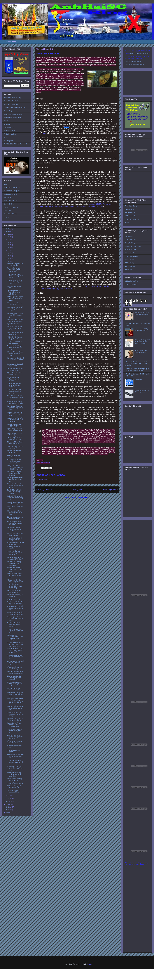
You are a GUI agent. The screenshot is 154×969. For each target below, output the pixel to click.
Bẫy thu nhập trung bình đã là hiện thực (14, 742)
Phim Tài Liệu (129, 259)
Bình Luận (7, 124)
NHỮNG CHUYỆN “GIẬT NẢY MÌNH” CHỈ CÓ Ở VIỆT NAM (15, 419)
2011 (7, 807)
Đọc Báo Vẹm (8, 197)
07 (9, 250)
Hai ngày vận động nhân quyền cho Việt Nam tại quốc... (15, 407)
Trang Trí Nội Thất (130, 212)
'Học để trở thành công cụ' (15, 783)
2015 (7, 231)
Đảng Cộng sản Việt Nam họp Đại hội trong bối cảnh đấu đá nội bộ (137, 369)
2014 (7, 234)
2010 (7, 810)
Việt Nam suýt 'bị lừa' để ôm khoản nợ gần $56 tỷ (15, 730)
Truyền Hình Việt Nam (11, 214)
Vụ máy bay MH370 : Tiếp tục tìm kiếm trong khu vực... (15, 608)
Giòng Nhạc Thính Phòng (133, 246)
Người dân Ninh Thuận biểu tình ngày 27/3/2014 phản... (14, 724)
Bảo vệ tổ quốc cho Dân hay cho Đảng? (14, 668)
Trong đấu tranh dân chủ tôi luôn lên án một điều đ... (15, 656)
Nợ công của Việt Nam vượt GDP (14, 451)
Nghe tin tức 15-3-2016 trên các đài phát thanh (142, 313)
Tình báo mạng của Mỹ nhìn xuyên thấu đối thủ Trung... (15, 714)
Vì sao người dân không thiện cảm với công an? (15, 402)
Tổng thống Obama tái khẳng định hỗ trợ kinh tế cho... (15, 485)
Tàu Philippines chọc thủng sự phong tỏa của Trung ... (15, 275)
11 (9, 239)
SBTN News (7, 210)
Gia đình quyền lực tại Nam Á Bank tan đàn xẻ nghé (14, 529)
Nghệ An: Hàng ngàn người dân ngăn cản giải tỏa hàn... (14, 269)
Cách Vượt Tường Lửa (11, 104)
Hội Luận (6, 121)
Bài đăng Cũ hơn (110, 490)
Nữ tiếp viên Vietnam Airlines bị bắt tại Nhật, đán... (15, 569)
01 (9, 798)
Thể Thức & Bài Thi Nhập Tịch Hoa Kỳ (15, 144)
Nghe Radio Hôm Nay (10, 201)
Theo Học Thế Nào (43, 463)
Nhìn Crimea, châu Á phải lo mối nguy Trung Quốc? (15, 309)
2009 (7, 812)
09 (9, 245)
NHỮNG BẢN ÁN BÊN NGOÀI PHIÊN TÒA (14, 425)
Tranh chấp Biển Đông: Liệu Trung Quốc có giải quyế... (14, 391)
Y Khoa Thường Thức (131, 281)
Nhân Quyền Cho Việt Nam (12, 117)
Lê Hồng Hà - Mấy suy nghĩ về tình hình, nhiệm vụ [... (14, 563)
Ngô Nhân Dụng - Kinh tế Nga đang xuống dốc (15, 719)
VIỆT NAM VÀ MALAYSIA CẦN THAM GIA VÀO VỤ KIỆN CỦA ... (15, 650)
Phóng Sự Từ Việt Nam (11, 207)
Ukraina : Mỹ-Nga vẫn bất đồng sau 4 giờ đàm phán (15, 353)
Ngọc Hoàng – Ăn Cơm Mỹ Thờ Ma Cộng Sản (15, 429)
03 (9, 261)
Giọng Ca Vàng (130, 243)
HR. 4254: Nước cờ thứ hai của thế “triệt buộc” (15, 558)
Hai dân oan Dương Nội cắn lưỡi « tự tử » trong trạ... (15, 397)
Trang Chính (11, 41)
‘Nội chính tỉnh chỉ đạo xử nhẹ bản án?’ (15, 447)
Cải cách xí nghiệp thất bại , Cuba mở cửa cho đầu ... (15, 359)
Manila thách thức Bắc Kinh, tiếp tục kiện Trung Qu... (14, 624)
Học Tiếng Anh (8, 141)
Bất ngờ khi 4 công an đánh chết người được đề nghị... (15, 473)
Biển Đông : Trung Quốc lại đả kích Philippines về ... (14, 768)
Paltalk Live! (138, 379)
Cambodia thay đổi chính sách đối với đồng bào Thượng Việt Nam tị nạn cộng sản (137, 363)
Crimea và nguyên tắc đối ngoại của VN (15, 365)
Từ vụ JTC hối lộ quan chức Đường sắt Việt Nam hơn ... (14, 552)
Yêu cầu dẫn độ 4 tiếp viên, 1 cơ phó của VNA (15, 580)
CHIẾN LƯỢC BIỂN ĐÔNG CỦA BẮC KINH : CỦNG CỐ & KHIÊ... (15, 467)
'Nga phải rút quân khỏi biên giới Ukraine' (14, 539)
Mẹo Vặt (127, 222)
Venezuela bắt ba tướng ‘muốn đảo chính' (14, 779)
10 (9, 242)
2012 (7, 804)
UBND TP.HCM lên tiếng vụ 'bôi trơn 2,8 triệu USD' (14, 575)
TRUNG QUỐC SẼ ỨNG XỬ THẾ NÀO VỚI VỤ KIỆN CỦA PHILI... (15, 644)
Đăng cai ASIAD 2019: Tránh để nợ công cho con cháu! (15, 523)
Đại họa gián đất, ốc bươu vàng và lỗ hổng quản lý (15, 315)
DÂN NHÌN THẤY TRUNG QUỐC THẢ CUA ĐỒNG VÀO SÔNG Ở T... (15, 701)
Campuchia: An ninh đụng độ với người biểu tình (15, 320)
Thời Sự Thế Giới (9, 127)
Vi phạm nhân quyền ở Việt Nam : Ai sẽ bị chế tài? (15, 630)
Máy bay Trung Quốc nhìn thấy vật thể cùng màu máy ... (15, 413)
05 (9, 256)
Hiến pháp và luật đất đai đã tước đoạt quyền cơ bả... (15, 694)
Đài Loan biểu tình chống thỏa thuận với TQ (15, 518)
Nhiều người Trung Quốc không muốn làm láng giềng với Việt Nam (142, 341)
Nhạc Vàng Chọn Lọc (131, 256)
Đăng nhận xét (44, 479)
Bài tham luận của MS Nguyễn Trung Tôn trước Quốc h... (14, 461)
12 (9, 237)
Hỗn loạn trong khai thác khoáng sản (14, 303)
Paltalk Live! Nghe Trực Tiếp (12, 98)
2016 (7, 229)
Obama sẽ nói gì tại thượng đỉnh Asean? (141, 351)
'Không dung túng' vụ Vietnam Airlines (13, 791)
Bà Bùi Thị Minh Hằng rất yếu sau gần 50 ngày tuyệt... (15, 298)
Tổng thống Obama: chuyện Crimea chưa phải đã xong (14, 586)
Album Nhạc (129, 236)
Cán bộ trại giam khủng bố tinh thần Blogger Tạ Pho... (15, 662)
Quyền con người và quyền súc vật (13, 456)
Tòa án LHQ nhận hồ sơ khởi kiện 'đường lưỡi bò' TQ (14, 281)
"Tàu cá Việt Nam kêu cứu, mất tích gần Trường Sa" (14, 385)
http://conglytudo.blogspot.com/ (134, 64)
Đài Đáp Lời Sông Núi (10, 194)
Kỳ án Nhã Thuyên (13, 324)
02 (9, 795)
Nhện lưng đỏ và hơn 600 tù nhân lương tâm (15, 503)
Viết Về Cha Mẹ (130, 266)
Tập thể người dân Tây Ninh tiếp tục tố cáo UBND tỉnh (14, 292)
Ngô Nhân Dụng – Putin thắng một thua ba (14, 434)
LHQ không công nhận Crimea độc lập (14, 591)
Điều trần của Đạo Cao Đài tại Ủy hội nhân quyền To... (14, 677)
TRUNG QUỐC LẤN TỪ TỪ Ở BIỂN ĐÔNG (14, 438)
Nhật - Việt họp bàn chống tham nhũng (15, 333)
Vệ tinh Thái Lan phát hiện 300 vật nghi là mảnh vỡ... (15, 756)
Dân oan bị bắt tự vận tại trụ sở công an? (14, 442)
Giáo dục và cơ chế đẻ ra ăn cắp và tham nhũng (15, 672)
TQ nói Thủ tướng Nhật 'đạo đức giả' (14, 373)
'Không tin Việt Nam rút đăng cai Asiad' (14, 338)
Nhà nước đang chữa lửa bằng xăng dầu (15, 264)
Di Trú (5, 137)
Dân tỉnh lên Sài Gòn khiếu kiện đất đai (13, 689)
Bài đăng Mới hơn (44, 490)
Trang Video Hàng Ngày (11, 101)
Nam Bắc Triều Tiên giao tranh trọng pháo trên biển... (15, 347)
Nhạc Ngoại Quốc (130, 249)
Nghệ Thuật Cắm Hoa (132, 219)
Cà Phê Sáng (8, 111)
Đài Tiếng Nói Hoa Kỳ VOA (12, 191)
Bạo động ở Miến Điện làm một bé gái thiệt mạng (15, 602)
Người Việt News (9, 204)
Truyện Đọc (128, 269)
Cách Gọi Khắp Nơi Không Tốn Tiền (15, 107)
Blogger (89, 964)
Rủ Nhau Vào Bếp (130, 216)
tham (45, 133)
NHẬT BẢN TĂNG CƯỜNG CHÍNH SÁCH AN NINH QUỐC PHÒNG (15, 637)
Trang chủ (77, 490)
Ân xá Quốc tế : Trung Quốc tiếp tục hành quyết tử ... (14, 774)
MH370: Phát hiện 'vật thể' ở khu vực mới (15, 534)
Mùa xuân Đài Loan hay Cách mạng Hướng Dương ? (14, 328)
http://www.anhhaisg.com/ (133, 61)
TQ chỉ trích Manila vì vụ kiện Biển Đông (14, 342)
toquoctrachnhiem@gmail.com (139, 53)
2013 (7, 802)
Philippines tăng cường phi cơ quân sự (15, 543)
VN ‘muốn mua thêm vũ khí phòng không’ (142, 391)
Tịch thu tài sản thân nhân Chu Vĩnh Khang (15, 369)
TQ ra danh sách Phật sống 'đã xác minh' (141, 329)
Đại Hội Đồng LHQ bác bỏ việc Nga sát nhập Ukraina (15, 491)
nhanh (66, 126)
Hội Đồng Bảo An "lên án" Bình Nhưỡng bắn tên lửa (15, 479)
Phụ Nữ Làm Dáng (131, 206)
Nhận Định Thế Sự (9, 131)
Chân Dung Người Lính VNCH (13, 114)
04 (9, 258)
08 (9, 247)
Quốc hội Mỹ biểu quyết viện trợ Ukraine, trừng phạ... (15, 497)
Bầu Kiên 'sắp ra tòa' (13, 599)
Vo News (6, 217)
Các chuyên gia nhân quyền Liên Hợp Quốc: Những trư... (15, 736)
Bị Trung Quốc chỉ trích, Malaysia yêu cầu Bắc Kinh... (15, 618)
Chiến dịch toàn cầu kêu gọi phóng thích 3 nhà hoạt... (14, 512)
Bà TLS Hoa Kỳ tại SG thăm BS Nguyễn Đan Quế (15, 683)
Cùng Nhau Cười (130, 239)
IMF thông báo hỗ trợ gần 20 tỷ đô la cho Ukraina (15, 613)
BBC (5, 184)
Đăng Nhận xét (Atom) (80, 497)
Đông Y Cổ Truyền (130, 284)
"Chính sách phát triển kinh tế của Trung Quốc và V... (15, 762)
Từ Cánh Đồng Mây (10, 134)
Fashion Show (129, 209)
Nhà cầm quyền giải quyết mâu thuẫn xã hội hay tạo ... (15, 708)
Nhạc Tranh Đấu (130, 253)
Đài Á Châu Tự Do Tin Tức (12, 187)
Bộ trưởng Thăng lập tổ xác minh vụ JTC (14, 786)
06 (9, 253)
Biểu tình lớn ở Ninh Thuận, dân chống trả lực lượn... (14, 379)
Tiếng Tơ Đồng (129, 263)
